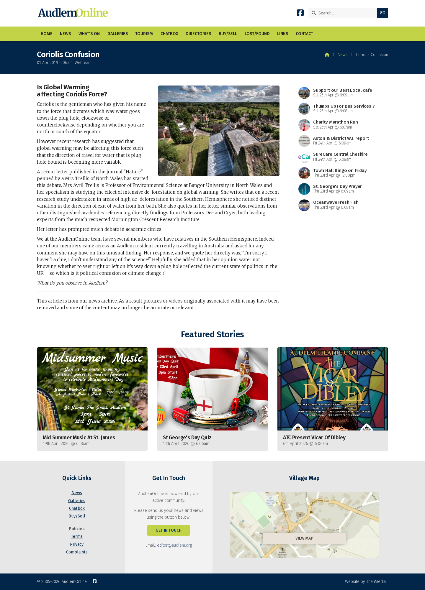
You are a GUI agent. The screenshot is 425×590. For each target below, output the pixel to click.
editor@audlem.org (174, 545)
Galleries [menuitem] (117, 33)
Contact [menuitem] (304, 33)
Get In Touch (169, 530)
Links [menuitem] (282, 33)
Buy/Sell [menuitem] (228, 33)
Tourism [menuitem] (144, 33)
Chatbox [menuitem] (169, 33)
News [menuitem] (65, 33)
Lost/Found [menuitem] (257, 33)
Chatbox (77, 508)
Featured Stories (212, 334)
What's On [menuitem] (89, 33)
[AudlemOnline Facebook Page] (300, 14)
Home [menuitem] (47, 33)
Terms (77, 536)
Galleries (76, 500)
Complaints (77, 552)
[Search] (344, 13)
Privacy (77, 544)
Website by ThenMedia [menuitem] (365, 581)
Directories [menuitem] (198, 33)
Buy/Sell (76, 516)
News (343, 54)
